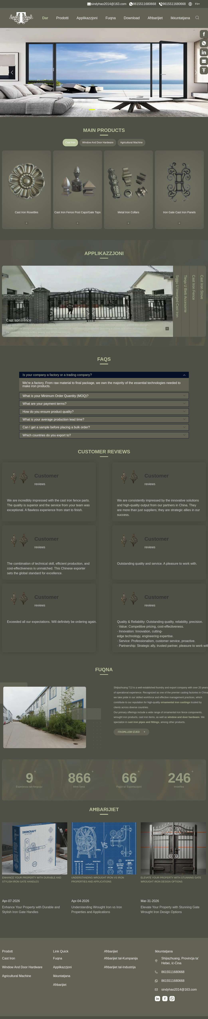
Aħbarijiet (155, 18)
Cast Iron (70, 142)
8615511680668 (144, 4)
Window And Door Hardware (97, 142)
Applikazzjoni (87, 18)
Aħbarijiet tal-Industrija (120, 967)
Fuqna (111, 18)
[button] (12, 73)
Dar (45, 18)
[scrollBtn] (204, 34)
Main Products (104, 130)
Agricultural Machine (131, 142)
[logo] (21, 17)
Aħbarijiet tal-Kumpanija (121, 958)
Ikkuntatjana (180, 18)
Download (132, 18)
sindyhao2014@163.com (108, 4)
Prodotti (62, 18)
